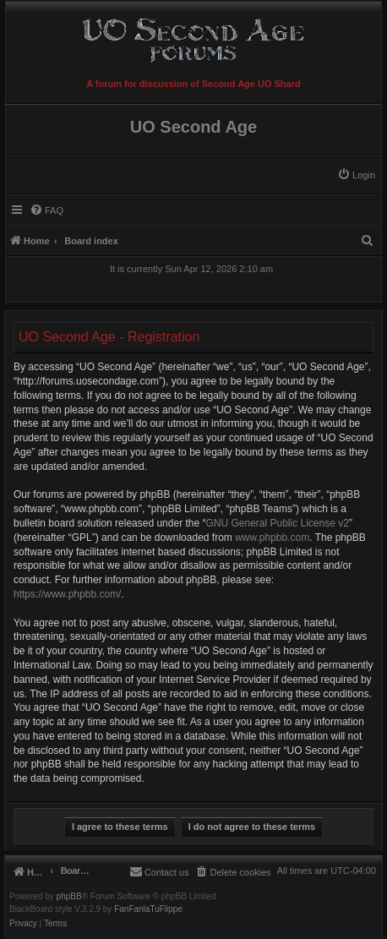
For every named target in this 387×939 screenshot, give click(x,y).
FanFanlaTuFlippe (148, 909)
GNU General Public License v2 (276, 523)
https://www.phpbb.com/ (67, 594)
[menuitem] (356, 175)
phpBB (69, 897)
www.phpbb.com (272, 537)
